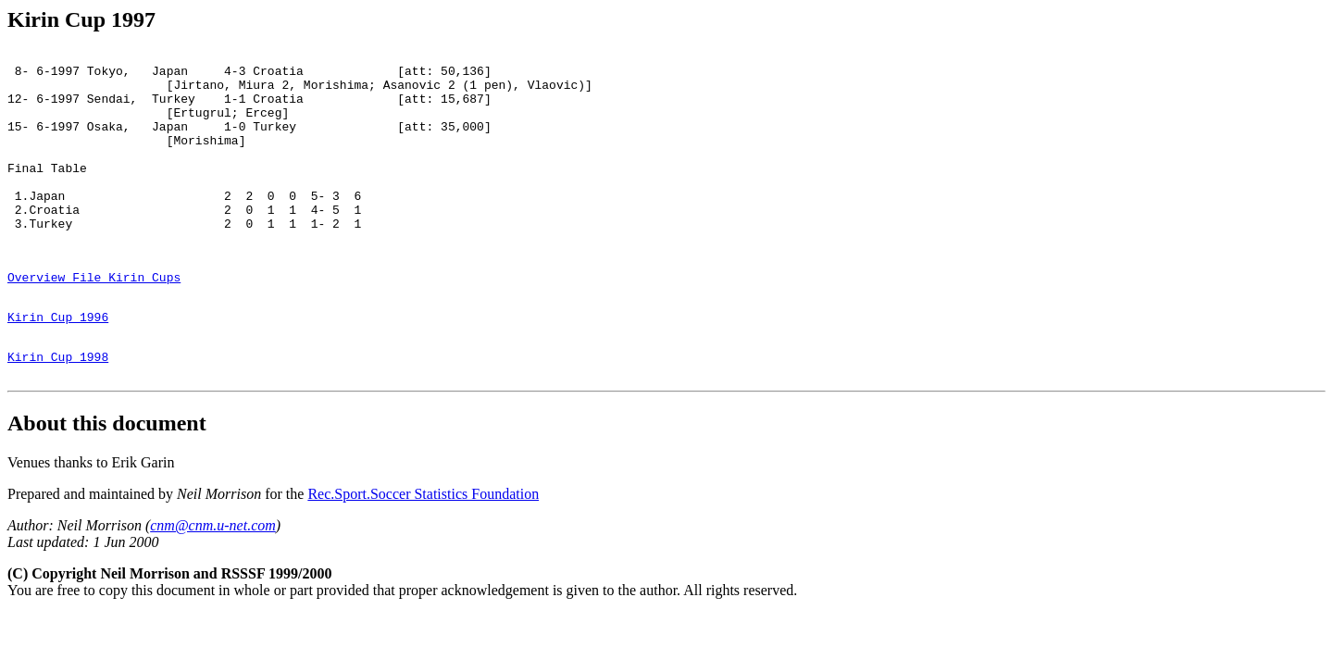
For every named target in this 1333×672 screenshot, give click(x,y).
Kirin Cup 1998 (57, 412)
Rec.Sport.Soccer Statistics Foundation (423, 552)
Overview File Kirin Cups (94, 321)
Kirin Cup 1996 (57, 366)
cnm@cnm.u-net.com (213, 583)
